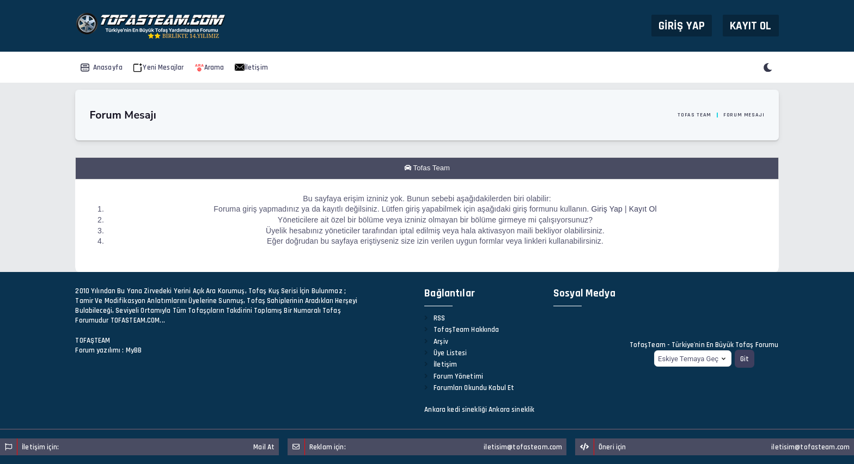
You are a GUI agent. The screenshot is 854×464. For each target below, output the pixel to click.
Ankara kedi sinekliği (455, 409)
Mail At (263, 447)
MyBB (134, 350)
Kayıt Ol (751, 25)
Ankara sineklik (511, 409)
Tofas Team (694, 115)
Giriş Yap (681, 25)
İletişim (251, 67)
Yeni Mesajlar (158, 67)
